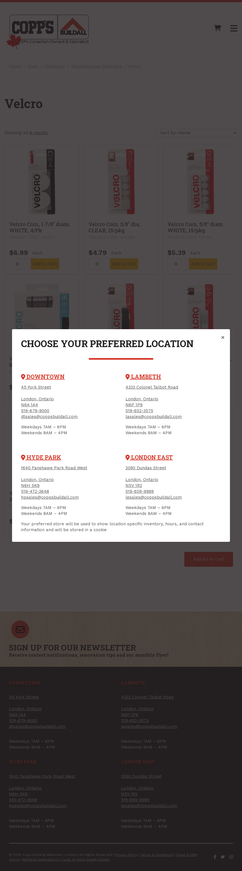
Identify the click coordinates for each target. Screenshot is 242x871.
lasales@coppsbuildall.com (153, 416)
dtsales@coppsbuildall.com (49, 416)
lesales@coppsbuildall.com (153, 497)
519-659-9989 (139, 491)
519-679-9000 (35, 410)
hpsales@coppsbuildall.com (50, 497)
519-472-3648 (35, 491)
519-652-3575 (139, 410)
